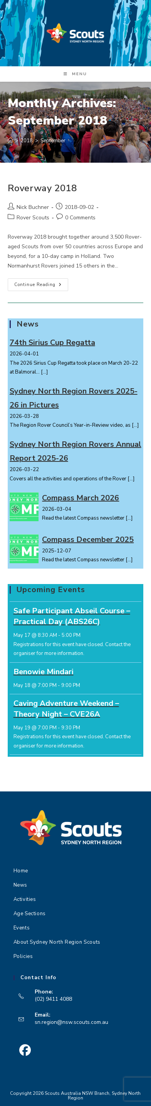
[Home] (10, 140)
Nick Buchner (33, 207)
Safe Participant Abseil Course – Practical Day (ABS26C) (71, 616)
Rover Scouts (33, 217)
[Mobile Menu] (75, 74)
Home (20, 870)
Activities (24, 899)
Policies (23, 956)
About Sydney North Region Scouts (57, 942)
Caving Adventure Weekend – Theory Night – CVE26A (66, 708)
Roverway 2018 (42, 188)
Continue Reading (41, 286)
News (20, 885)
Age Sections (29, 913)
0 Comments (80, 217)
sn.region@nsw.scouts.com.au (71, 1022)
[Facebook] (25, 1050)
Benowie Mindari (43, 672)
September (52, 140)
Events (21, 927)
